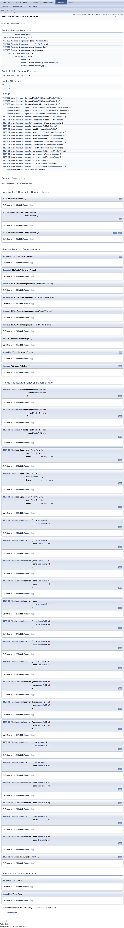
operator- (28, 151)
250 (17, 553)
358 (17, 402)
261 (17, 614)
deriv (23, 35)
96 (17, 239)
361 (17, 423)
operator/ (28, 163)
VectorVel (10, 11)
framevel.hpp (18, 23)
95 (17, 225)
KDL (2, 11)
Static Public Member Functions (97, 14)
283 (17, 850)
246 (17, 533)
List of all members (117, 17)
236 (17, 809)
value (23, 56)
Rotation (41, 139)
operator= (25, 47)
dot (26, 98)
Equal (27, 107)
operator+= (25, 41)
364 (17, 443)
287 (17, 674)
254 (17, 573)
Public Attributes (112, 14)
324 (17, 466)
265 (17, 594)
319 (17, 276)
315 (17, 345)
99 (17, 263)
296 (17, 331)
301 (17, 290)
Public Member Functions (79, 14)
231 (17, 775)
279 (17, 829)
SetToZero (29, 170)
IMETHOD (8, 38)
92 (17, 900)
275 (17, 654)
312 (17, 372)
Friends (120, 14)
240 (17, 863)
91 (17, 887)
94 (17, 205)
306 (17, 304)
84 (15, 184)
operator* (28, 117)
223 (17, 795)
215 (17, 755)
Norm (23, 38)
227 (17, 715)
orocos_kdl (4, 921)
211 (17, 695)
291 (17, 318)
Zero (26, 75)
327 (17, 490)
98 (17, 359)
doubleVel (16, 38)
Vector (17, 35)
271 (17, 634)
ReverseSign (26, 53)
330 (17, 513)
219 (17, 735)
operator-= (25, 44)
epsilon (49, 456)
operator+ (28, 142)
